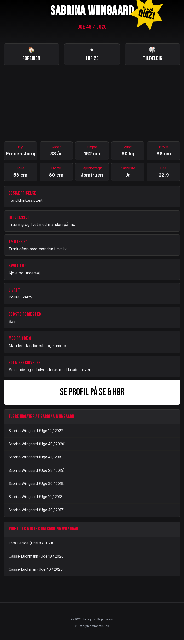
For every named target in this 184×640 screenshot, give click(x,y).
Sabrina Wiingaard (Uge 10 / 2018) (36, 496)
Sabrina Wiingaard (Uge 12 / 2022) (37, 430)
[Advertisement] (92, 103)
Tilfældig (152, 54)
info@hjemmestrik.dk (92, 626)
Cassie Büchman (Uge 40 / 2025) (36, 569)
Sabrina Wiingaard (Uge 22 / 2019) (37, 470)
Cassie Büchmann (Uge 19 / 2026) (37, 556)
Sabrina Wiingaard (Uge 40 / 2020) (37, 444)
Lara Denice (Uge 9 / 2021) (31, 543)
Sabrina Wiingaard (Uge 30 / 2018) (37, 483)
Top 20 (92, 54)
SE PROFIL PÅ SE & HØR (92, 392)
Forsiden (31, 54)
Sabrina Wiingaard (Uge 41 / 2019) (36, 457)
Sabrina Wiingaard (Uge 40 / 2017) (37, 510)
